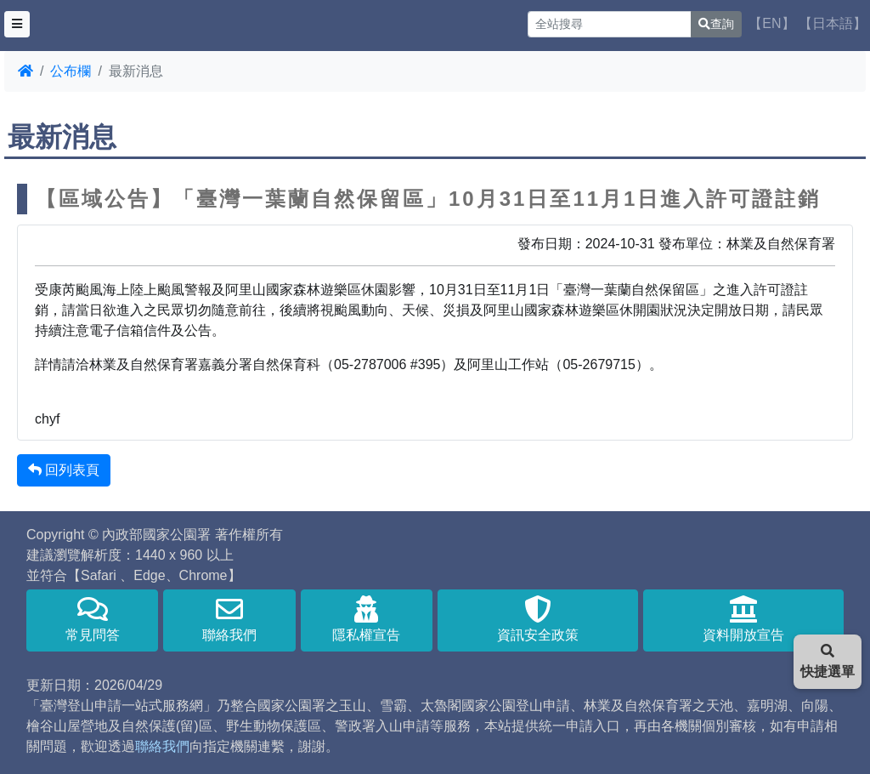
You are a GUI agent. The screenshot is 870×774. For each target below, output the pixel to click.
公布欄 (70, 71)
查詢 (716, 24)
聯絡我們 (229, 618)
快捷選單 (827, 661)
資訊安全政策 (538, 618)
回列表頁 (63, 470)
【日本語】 (833, 23)
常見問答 (92, 618)
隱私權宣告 (366, 618)
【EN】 (771, 23)
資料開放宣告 (743, 618)
